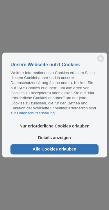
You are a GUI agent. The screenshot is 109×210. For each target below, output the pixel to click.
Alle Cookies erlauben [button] (54, 149)
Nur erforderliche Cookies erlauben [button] (54, 126)
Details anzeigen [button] (54, 137)
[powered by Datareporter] (101, 61)
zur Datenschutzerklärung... (34, 113)
